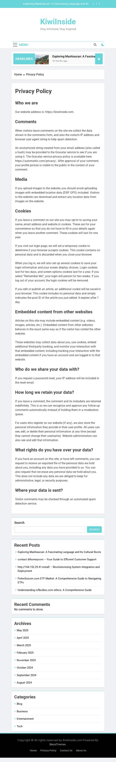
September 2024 (26, 675)
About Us (81, 750)
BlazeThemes (58, 744)
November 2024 (26, 660)
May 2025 (22, 630)
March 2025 (24, 645)
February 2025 (25, 652)
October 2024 (25, 667)
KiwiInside (58, 21)
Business (22, 711)
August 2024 (24, 682)
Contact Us (66, 750)
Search (19, 523)
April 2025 (23, 637)
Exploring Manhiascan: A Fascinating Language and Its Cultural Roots (56, 4)
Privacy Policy (48, 750)
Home (33, 750)
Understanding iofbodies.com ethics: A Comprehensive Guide (55, 590)
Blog (19, 703)
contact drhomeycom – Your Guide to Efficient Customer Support (57, 559)
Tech (20, 726)
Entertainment (25, 718)
